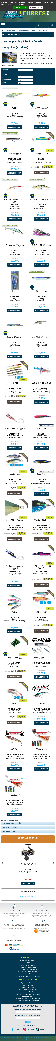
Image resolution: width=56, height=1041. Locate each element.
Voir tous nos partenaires (28, 896)
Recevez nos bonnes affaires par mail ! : (28, 1009)
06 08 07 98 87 (28, 987)
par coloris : (6, 80)
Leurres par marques (9, 831)
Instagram (30, 1030)
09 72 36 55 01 (9, 917)
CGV (28, 963)
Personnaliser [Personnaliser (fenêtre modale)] (36, 7)
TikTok (42, 1030)
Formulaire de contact (29, 990)
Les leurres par (11, 30)
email (21, 917)
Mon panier (52, 27)
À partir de (14, 121)
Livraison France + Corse (29, 972)
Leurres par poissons (23, 30)
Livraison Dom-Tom (29, 974)
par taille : (5, 83)
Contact (16, 1037)
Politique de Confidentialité (29, 969)
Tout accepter (20, 7)
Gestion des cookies (28, 967)
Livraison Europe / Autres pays (28, 976)
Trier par (5, 70)
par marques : (7, 77)
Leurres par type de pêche (11, 823)
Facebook (17, 1030)
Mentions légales (29, 965)
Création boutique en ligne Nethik (30, 1037)
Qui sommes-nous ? (28, 961)
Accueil (3, 30)
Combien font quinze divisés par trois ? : (28, 1015)
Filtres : (5, 74)
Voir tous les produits (27, 840)
